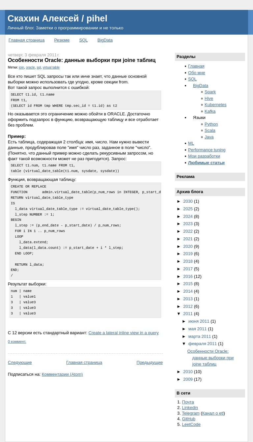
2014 (188, 291)
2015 (188, 283)
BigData (105, 40)
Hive (209, 98)
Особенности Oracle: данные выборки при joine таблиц (81, 60)
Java (209, 136)
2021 (188, 238)
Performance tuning (206, 149)
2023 (188, 223)
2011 (188, 313)
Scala (210, 130)
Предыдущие (150, 362)
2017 (188, 268)
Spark (210, 91)
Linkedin (190, 407)
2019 (188, 253)
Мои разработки (204, 156)
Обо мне (196, 72)
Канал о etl (213, 413)
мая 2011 (198, 328)
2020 (188, 246)
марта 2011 (200, 336)
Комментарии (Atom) (62, 374)
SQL (83, 40)
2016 (188, 276)
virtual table (51, 67)
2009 (188, 379)
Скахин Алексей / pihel (57, 18)
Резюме (62, 40)
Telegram (190, 413)
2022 (188, 231)
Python (211, 124)
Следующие (20, 362)
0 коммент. (17, 341)
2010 (188, 371)
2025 (188, 208)
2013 (188, 298)
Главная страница (26, 40)
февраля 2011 (203, 343)
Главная (196, 66)
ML (191, 143)
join (21, 67)
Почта (188, 401)
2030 (188, 201)
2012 (188, 306)
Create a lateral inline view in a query (124, 332)
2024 (188, 216)
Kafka (210, 111)
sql (39, 67)
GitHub (188, 418)
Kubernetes (216, 104)
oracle (30, 67)
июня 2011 (199, 321)
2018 (188, 261)
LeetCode (191, 424)
